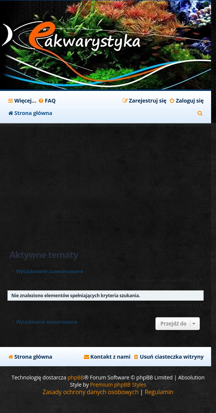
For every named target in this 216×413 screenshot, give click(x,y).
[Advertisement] (105, 179)
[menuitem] (47, 101)
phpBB (76, 377)
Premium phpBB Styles (118, 384)
